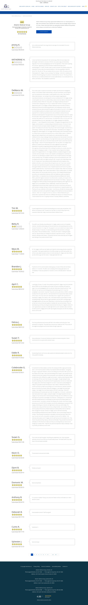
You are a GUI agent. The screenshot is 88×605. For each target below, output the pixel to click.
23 (55, 554)
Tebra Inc (30, 566)
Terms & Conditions (45, 566)
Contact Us (64, 566)
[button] (86, 6)
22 (52, 554)
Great (41, 2)
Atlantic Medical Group (16, 16)
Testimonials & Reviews (27, 16)
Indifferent (45, 2)
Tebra (50, 600)
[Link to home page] (5, 7)
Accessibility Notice (56, 566)
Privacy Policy (37, 566)
